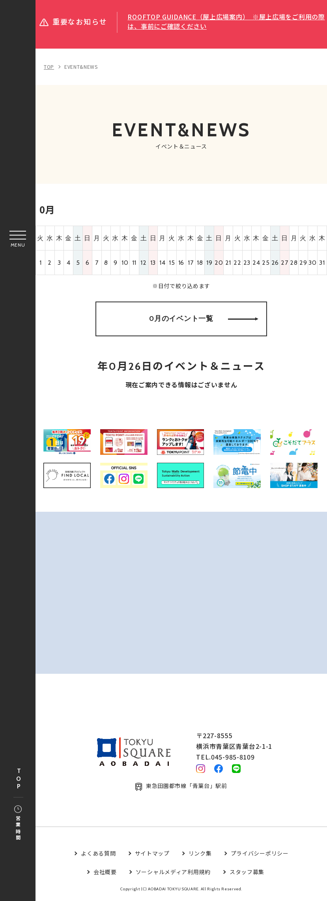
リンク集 (200, 854)
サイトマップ (152, 854)
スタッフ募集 (247, 872)
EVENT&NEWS (81, 66)
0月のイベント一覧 (203, 319)
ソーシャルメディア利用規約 (173, 872)
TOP (18, 779)
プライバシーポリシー (260, 854)
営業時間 (18, 823)
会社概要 (105, 872)
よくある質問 (98, 854)
